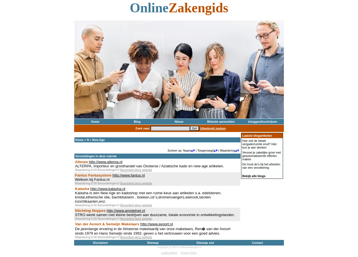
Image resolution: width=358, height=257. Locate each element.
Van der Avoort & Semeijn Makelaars (107, 224)
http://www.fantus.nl (128, 175)
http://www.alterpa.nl (106, 162)
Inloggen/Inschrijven (262, 121)
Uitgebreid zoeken (213, 128)
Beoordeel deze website (136, 170)
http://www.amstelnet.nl (126, 211)
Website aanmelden (221, 121)
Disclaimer (100, 242)
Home (95, 121)
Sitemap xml (205, 242)
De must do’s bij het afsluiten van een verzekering (261, 166)
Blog (137, 121)
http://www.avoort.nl (156, 224)
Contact (257, 242)
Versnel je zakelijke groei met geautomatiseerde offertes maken (261, 156)
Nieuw (179, 121)
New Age (98, 140)
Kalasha (82, 189)
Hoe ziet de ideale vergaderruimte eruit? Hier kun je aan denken (259, 144)
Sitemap (153, 242)
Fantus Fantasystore (93, 175)
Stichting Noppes (90, 211)
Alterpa (81, 162)
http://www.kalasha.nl (107, 189)
